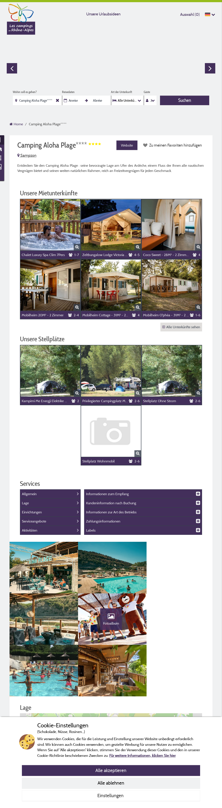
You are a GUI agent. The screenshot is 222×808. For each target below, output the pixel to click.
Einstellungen (111, 795)
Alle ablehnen (111, 783)
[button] (111, 700)
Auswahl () (190, 14)
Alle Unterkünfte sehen (181, 327)
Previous (12, 68)
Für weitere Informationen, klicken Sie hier (142, 755)
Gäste (147, 92)
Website (127, 145)
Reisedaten (68, 92)
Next (210, 68)
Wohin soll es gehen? (25, 92)
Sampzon (26, 155)
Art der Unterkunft (121, 92)
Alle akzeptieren (110, 770)
